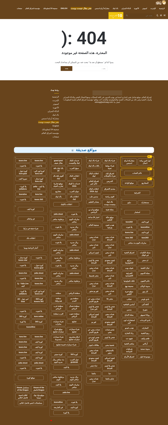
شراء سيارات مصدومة (58, 338)
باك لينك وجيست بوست (109, 203)
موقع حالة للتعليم (110, 218)
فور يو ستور (93, 291)
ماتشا (94, 373)
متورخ (145, 310)
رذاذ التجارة (129, 333)
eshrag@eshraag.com (104, 102)
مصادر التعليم (94, 202)
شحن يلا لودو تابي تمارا (94, 307)
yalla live (66, 392)
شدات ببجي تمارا (93, 238)
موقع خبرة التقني (129, 292)
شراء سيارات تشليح (74, 330)
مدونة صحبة (145, 349)
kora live (38, 194)
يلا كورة (66, 413)
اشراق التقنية (129, 253)
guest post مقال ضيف (58, 161)
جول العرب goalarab (74, 361)
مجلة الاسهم (145, 273)
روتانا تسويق (145, 315)
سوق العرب (74, 168)
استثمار (137, 212)
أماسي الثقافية (129, 304)
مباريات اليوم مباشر (74, 220)
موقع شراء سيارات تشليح (58, 330)
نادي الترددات (145, 320)
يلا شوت (129, 227)
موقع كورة (31, 378)
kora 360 (129, 238)
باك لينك (115, 8)
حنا (109, 373)
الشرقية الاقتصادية (129, 274)
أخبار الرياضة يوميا (31, 248)
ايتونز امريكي (94, 253)
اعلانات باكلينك (66, 204)
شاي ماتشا (109, 379)
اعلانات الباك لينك (94, 174)
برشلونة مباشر (58, 219)
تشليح (74, 321)
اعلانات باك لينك (74, 198)
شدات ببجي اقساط (109, 238)
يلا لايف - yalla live (38, 187)
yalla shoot (58, 214)
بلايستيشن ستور (110, 351)
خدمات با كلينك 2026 (74, 185)
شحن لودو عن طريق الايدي (93, 338)
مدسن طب (93, 197)
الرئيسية (162, 8)
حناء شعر (93, 366)
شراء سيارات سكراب (58, 322)
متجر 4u (110, 299)
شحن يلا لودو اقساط (94, 261)
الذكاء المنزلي (126, 8)
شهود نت (129, 338)
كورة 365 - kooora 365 (39, 300)
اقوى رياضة (109, 197)
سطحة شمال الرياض (74, 307)
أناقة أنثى (145, 304)
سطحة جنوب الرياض (74, 315)
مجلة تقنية (110, 210)
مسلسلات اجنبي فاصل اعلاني (30, 403)
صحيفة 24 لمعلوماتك (50, 8)
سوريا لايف (23, 179)
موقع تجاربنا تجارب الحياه (58, 185)
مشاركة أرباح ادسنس (102, 8)
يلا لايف (66, 367)
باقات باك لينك (93, 166)
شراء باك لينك (109, 160)
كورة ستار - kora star (38, 180)
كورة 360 (23, 316)
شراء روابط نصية (109, 167)
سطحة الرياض (74, 293)
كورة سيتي (58, 354)
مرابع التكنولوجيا (129, 261)
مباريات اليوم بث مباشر (137, 243)
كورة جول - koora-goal (38, 266)
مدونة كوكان (145, 286)
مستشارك (145, 202)
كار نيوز (145, 291)
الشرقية (137, 193)
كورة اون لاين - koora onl (39, 292)
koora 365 (39, 199)
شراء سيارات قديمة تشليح (66, 345)
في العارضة (58, 407)
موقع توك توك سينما (38, 396)
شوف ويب (129, 268)
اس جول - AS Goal (23, 300)
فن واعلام (31, 219)
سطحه (58, 293)
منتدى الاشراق (109, 189)
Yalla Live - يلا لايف (23, 284)
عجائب (129, 299)
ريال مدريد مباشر (74, 228)
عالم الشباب (137, 173)
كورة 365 (74, 354)
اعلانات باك (30, 238)
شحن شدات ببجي (109, 331)
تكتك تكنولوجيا (129, 281)
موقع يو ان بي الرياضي (93, 211)
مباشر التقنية (129, 344)
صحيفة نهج (129, 286)
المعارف (145, 328)
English (64, 8)
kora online (39, 316)
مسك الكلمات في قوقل (145, 254)
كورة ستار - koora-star (22, 259)
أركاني (145, 344)
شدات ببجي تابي (93, 246)
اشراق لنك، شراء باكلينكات (110, 174)
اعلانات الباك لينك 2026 (94, 190)
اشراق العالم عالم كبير (94, 182)
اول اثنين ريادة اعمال (145, 162)
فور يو (93, 322)
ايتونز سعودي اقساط (110, 261)
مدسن (129, 310)
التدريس (110, 181)
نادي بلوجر (145, 299)
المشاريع (145, 183)
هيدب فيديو (129, 328)
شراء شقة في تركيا (30, 228)
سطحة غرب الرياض (58, 307)
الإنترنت (153, 8)
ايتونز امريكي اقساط (94, 315)
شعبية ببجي (109, 345)
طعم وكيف (145, 338)
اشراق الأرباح (129, 357)
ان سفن (145, 260)
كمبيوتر (144, 8)
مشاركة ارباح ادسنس (129, 162)
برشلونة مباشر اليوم (58, 378)
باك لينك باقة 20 (58, 169)
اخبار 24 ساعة (93, 217)
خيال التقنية (145, 268)
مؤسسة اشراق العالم (32, 8)
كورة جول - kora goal (22, 172)
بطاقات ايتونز (94, 345)
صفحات (19, 8)
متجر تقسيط (94, 276)
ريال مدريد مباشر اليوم (74, 378)
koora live (129, 232)
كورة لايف (145, 222)
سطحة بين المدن (74, 299)
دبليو (129, 202)
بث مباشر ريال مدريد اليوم (58, 361)
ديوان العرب (74, 191)
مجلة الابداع (129, 315)
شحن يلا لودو (110, 337)
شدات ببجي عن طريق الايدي (94, 300)
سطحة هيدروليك (58, 299)
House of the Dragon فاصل (38, 388)
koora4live (145, 227)
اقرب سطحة (58, 314)
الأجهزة (136, 8)
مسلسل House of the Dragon (23, 388)
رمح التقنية (145, 333)
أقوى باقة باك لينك (58, 177)
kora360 (129, 222)
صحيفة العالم (94, 225)
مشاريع (58, 191)
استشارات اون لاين (129, 321)
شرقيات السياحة (129, 350)
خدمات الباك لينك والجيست (74, 161)
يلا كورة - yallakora (23, 187)
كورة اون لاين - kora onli (39, 172)
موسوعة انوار (145, 357)
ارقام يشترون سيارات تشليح (74, 338)
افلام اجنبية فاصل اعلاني (23, 396)
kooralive (23, 194)
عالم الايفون (145, 281)
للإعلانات (47, 421)
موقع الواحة (129, 183)
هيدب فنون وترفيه (109, 226)
